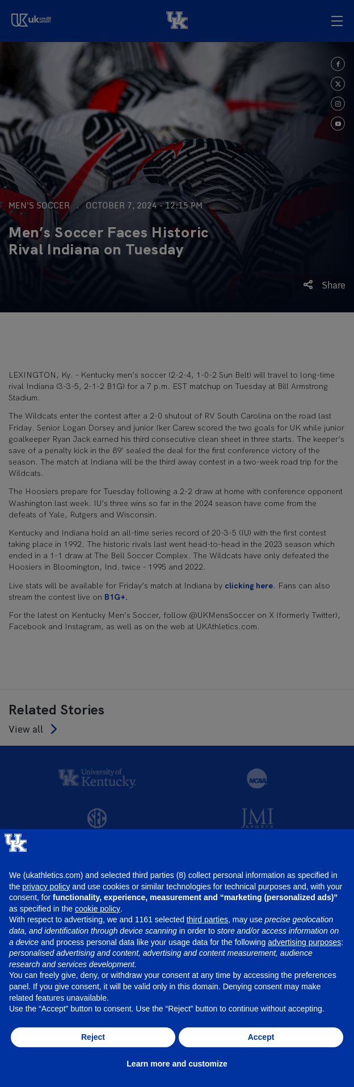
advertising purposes (304, 942)
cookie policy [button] (97, 908)
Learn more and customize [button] (177, 1063)
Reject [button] (93, 1037)
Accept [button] (261, 1037)
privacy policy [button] (46, 886)
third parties (207, 919)
